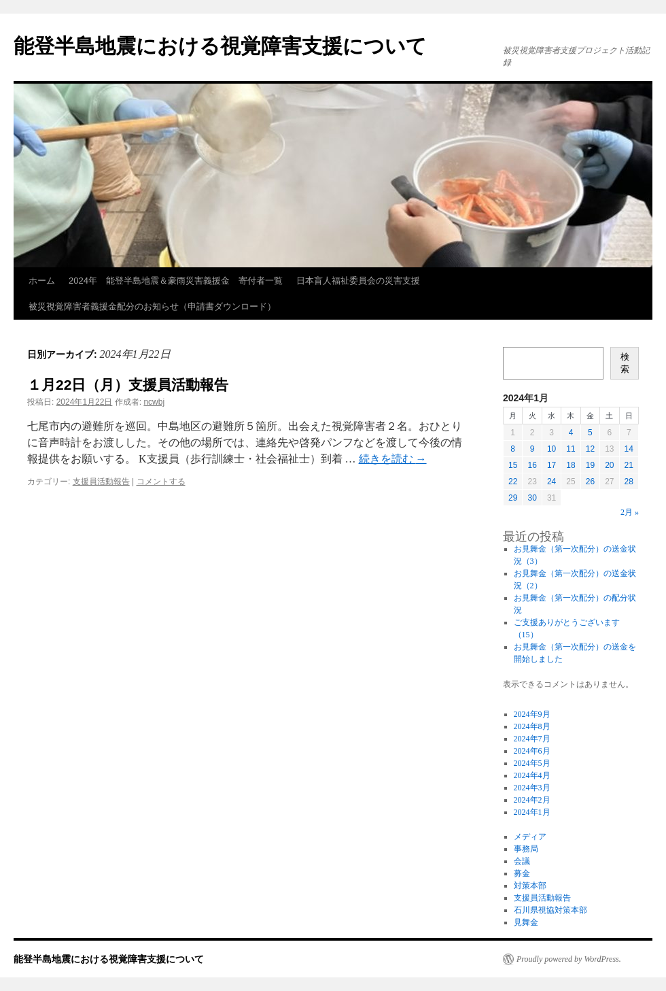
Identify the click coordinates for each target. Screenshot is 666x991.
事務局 (526, 849)
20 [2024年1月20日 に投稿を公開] (609, 465)
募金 (522, 873)
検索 (624, 363)
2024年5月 (532, 763)
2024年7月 (532, 738)
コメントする (161, 481)
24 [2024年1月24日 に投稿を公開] (551, 481)
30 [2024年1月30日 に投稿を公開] (531, 498)
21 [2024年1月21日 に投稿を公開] (629, 465)
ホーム (42, 280)
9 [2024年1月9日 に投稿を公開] (532, 449)
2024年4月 (532, 775)
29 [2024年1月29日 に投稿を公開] (512, 498)
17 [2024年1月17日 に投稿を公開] (551, 465)
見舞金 (526, 922)
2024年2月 (532, 800)
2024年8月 (532, 726)
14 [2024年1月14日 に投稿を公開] (629, 449)
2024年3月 (532, 787)
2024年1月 (532, 812)
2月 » (629, 512)
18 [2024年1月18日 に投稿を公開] (570, 465)
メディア (530, 836)
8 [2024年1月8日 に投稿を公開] (512, 449)
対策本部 (530, 885)
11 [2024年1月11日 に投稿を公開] (570, 449)
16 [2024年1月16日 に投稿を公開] (531, 465)
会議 (522, 861)
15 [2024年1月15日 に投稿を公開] (512, 465)
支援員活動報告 (101, 481)
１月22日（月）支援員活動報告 (127, 384)
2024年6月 (532, 751)
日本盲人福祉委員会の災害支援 (358, 280)
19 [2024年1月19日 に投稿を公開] (590, 465)
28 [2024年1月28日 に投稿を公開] (629, 481)
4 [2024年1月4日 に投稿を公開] (571, 432)
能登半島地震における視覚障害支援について (220, 46)
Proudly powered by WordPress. (568, 959)
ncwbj (153, 402)
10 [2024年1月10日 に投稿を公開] (551, 449)
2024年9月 (532, 714)
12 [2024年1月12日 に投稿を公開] (590, 449)
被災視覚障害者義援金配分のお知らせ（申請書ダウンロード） (152, 306)
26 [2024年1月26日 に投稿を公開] (590, 481)
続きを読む (393, 459)
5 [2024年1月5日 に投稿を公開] (590, 432)
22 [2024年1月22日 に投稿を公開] (512, 481)
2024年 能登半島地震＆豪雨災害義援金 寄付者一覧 (176, 280)
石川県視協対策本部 (550, 910)
